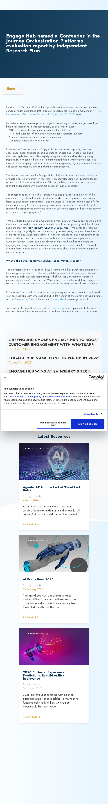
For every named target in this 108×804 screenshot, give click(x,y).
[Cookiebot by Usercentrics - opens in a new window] (90, 377)
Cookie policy (15, 396)
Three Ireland (58, 299)
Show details (90, 414)
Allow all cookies (88, 424)
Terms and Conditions (59, 396)
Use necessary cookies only (53, 423)
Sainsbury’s (21, 299)
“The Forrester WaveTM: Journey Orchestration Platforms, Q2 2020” (53, 112)
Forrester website (60, 308)
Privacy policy (33, 396)
